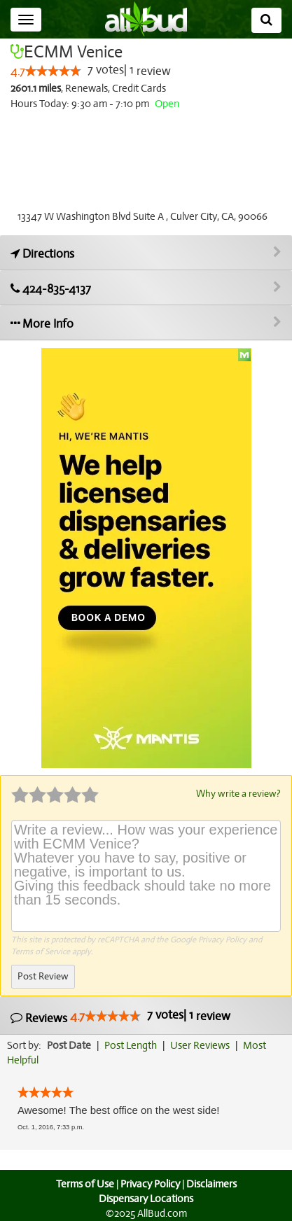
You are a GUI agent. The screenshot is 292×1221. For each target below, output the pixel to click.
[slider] (53, 71)
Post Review (43, 976)
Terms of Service (40, 951)
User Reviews (203, 1044)
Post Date (70, 1044)
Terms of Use (83, 1183)
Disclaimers (212, 1183)
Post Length (133, 1044)
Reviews (119, 1016)
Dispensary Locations (146, 1198)
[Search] (266, 20)
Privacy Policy (222, 939)
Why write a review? (237, 793)
